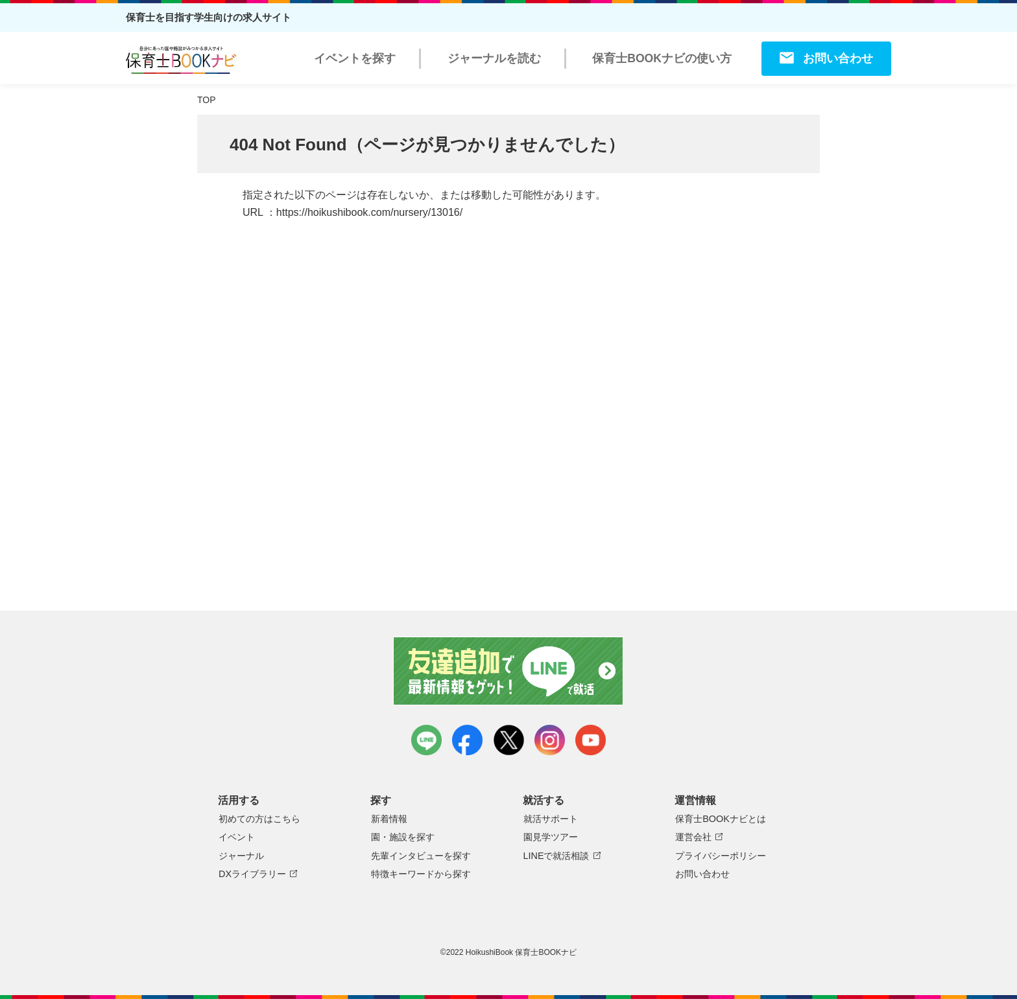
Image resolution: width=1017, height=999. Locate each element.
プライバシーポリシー (720, 856)
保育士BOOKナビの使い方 (662, 58)
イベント (237, 837)
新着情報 (389, 819)
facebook (467, 740)
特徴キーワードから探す (421, 874)
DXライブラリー (252, 874)
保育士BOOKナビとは (720, 819)
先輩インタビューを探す (421, 856)
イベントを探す (355, 58)
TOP (206, 100)
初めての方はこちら (259, 819)
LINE (426, 740)
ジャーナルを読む (494, 58)
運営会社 (693, 837)
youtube (590, 740)
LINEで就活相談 (556, 856)
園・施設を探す (403, 837)
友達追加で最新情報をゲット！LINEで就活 (509, 671)
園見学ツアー (550, 837)
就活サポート (550, 819)
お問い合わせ (838, 58)
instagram (549, 740)
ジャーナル (241, 856)
